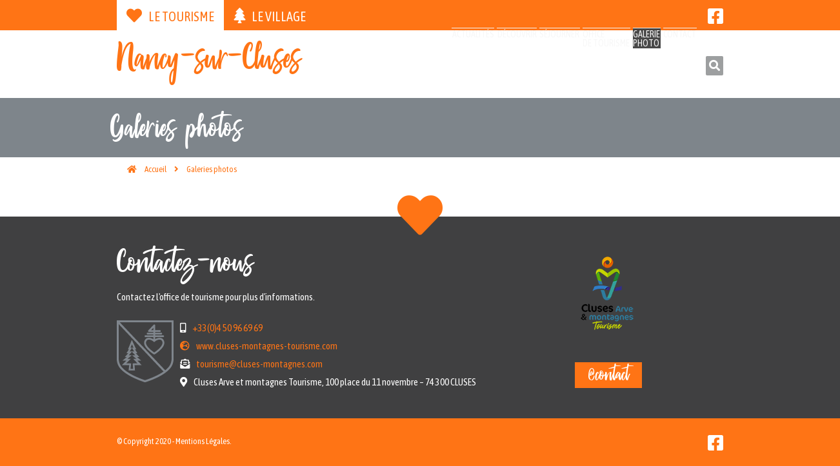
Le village (270, 16)
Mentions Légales (202, 441)
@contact (608, 375)
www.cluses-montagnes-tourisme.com (266, 345)
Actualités (362, 66)
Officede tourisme (557, 72)
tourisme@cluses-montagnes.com (259, 363)
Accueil (155, 169)
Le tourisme (170, 16)
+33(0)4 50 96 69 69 (227, 327)
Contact (668, 66)
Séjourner (490, 66)
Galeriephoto (617, 72)
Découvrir (427, 66)
